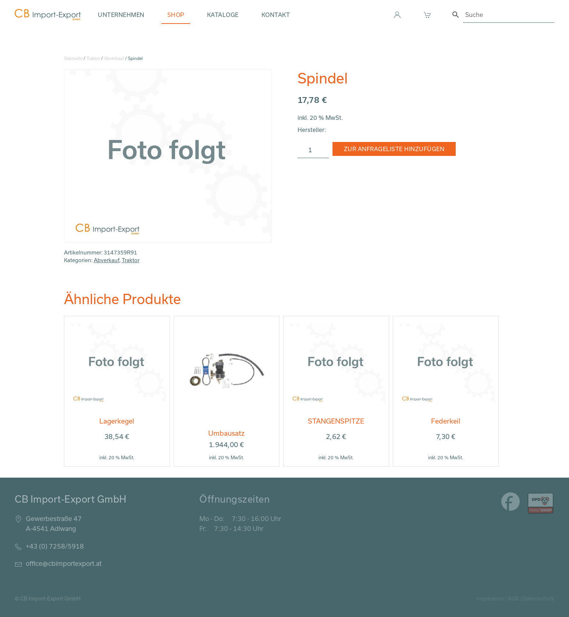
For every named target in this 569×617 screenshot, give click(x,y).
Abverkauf (114, 58)
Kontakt (276, 14)
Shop (175, 14)
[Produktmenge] (313, 150)
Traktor (93, 58)
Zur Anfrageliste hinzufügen (394, 149)
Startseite (73, 58)
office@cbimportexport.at (64, 563)
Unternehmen (121, 14)
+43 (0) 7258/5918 (55, 546)
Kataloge (223, 14)
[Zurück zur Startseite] (48, 14)
